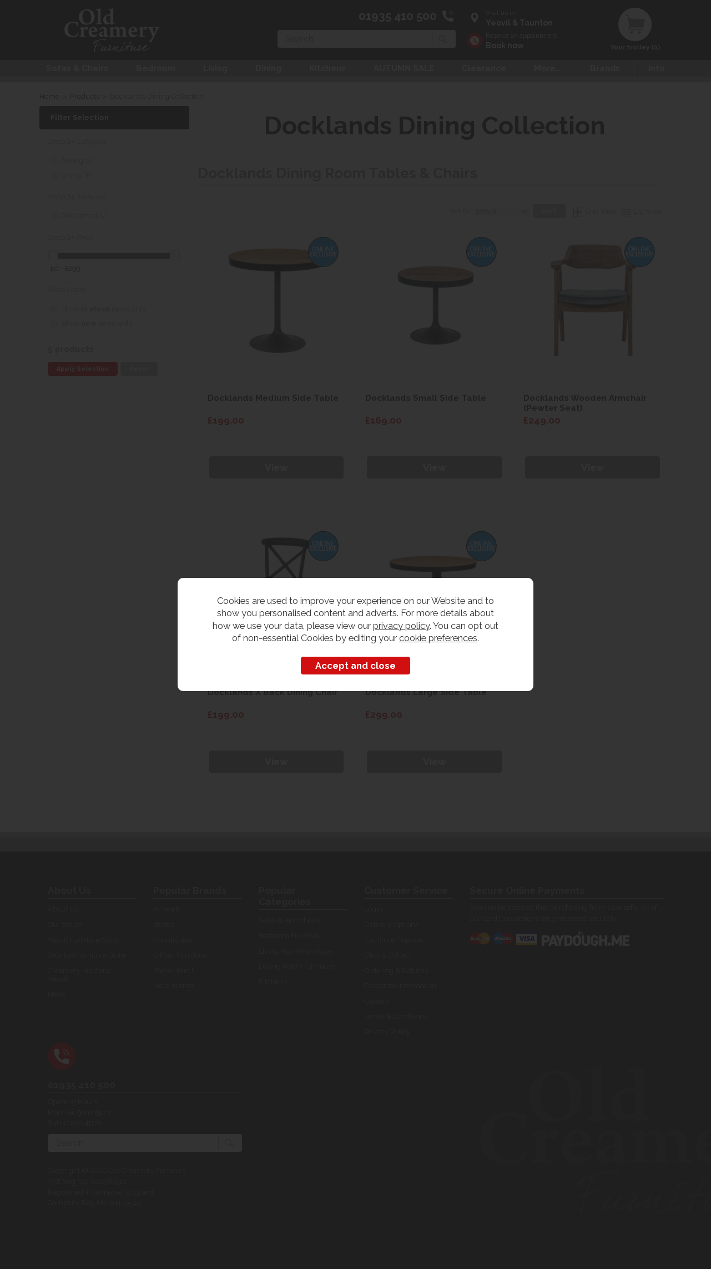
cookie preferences (438, 637)
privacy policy (401, 625)
